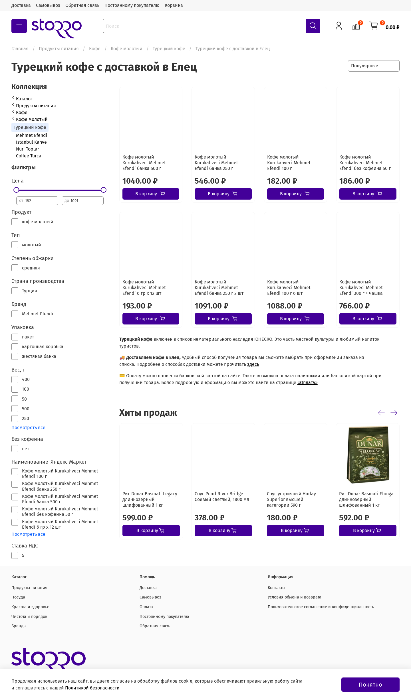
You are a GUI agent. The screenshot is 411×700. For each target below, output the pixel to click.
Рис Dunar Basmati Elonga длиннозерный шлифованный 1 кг (366, 499)
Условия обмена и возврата (294, 597)
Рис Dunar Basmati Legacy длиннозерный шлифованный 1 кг (149, 499)
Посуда (18, 597)
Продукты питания (59, 48)
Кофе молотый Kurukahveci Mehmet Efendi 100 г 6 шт (289, 287)
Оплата (146, 606)
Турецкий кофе (169, 48)
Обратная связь (82, 5)
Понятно (370, 684)
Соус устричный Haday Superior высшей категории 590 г (291, 499)
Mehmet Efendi (31, 135)
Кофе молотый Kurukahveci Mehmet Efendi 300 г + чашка (361, 287)
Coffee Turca (28, 156)
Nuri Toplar (27, 149)
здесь (253, 364)
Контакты (276, 587)
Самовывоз (48, 5)
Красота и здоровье (30, 606)
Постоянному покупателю (132, 5)
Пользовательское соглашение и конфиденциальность (321, 606)
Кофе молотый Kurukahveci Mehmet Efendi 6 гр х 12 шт (144, 287)
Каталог (24, 99)
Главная (20, 48)
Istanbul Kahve (31, 142)
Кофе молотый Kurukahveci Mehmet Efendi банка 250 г (216, 162)
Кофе (94, 48)
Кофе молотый (126, 48)
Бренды (19, 626)
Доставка (21, 5)
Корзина (174, 5)
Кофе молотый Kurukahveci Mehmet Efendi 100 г (289, 162)
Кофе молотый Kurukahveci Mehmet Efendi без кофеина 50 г (365, 162)
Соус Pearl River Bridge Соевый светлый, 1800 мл (222, 496)
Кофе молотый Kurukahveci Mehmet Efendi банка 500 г (144, 162)
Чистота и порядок (29, 616)
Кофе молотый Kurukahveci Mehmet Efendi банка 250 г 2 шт (219, 287)
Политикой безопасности (92, 688)
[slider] (16, 190)
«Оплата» (307, 382)
